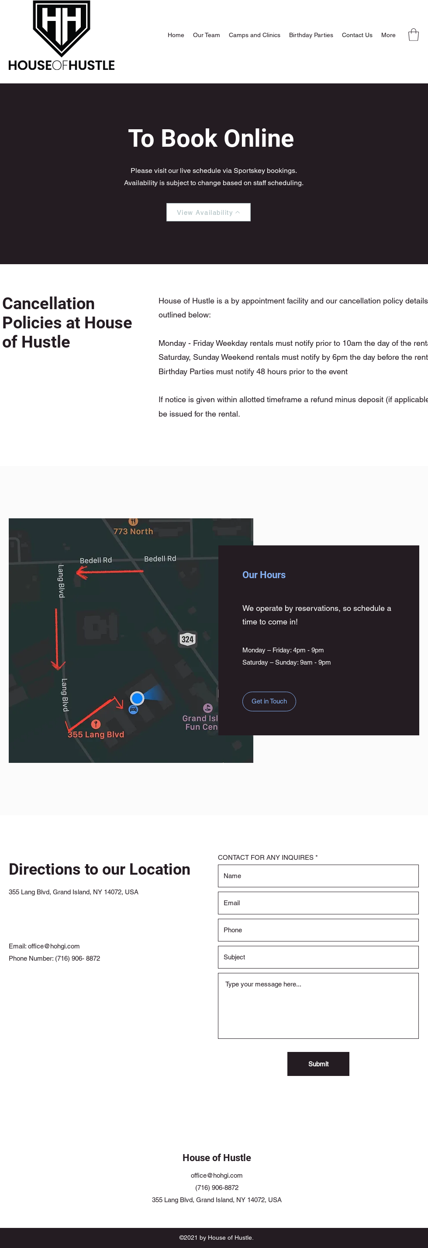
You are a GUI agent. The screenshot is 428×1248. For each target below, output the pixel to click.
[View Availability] (208, 212)
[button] (413, 34)
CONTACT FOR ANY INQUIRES (266, 857)
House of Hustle (217, 1157)
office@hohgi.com (54, 946)
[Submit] (318, 1064)
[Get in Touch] (269, 701)
